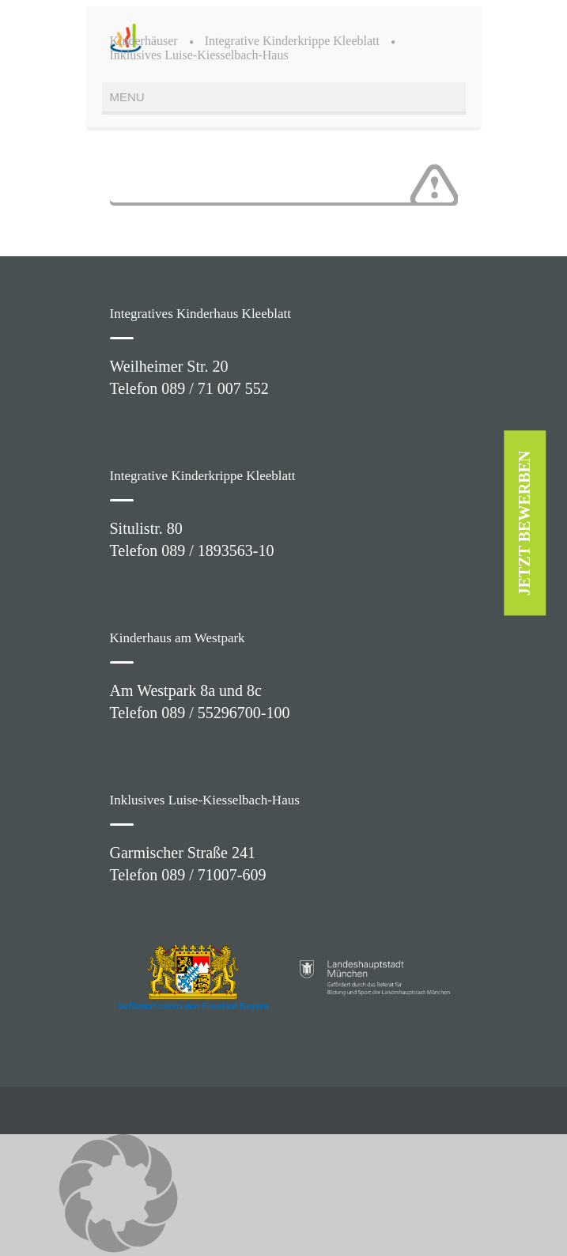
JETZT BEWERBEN (525, 523)
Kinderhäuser (144, 40)
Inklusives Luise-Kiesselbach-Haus (199, 55)
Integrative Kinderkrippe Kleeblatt (292, 40)
